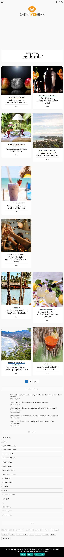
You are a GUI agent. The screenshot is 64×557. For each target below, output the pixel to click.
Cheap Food (19, 530)
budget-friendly (7, 530)
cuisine (47, 530)
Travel (53, 534)
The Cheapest (6, 511)
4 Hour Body (5, 437)
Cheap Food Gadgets (8, 450)
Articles (4, 442)
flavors (5, 534)
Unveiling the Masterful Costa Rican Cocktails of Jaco (47, 154)
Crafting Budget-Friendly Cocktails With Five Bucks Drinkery (47, 314)
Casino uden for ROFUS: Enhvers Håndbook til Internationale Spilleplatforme (34, 416)
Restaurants (21, 97)
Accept (23, 554)
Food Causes (6, 478)
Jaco (32, 534)
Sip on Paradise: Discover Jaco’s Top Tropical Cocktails (16, 368)
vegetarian (6, 538)
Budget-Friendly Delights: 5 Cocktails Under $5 (47, 368)
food (12, 534)
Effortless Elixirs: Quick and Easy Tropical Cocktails (16, 312)
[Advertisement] (32, 33)
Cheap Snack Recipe (20, 254)
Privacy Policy (39, 554)
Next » (36, 381)
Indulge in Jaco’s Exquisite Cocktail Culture (16, 150)
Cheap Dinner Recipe (9, 446)
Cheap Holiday (6, 462)
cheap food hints (43, 95)
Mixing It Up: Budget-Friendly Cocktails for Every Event (16, 259)
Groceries (4, 486)
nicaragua (5, 499)
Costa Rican (38, 530)
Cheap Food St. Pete (8, 458)
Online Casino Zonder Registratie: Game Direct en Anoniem (29, 402)
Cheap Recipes (53, 95)
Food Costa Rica (12, 97)
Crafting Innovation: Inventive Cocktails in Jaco (16, 101)
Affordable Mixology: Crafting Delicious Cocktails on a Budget (48, 100)
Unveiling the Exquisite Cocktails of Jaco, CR (16, 207)
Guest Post (5, 490)
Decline (30, 554)
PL (2, 503)
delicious (55, 530)
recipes (46, 534)
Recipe (38, 534)
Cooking (28, 530)
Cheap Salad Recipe (8, 470)
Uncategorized (6, 515)
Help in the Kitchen (8, 494)
